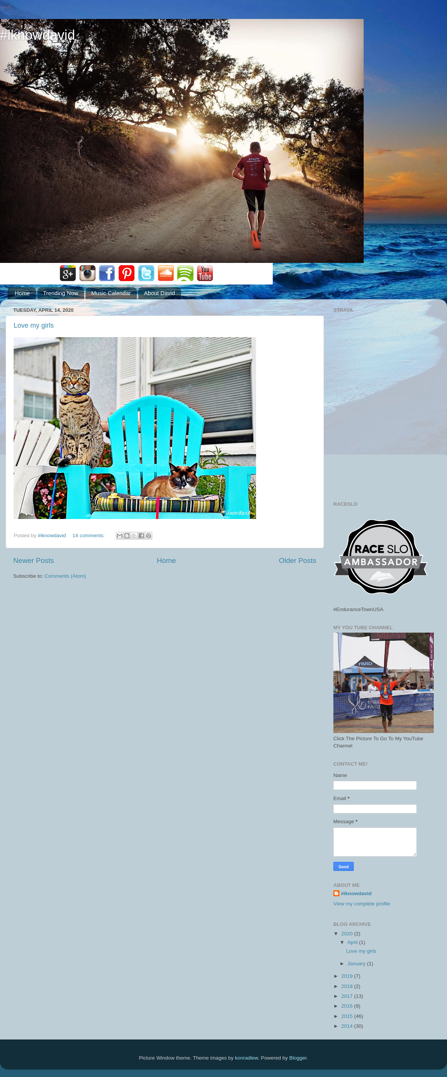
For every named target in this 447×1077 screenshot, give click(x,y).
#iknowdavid (37, 35)
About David (159, 293)
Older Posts (297, 560)
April (353, 942)
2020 (347, 933)
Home (22, 293)
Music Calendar (111, 293)
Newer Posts (33, 560)
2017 (347, 996)
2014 (347, 1026)
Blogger (298, 1058)
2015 (347, 1016)
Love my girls (34, 325)
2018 (347, 986)
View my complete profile (361, 904)
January (357, 963)
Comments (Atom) (65, 576)
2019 (347, 976)
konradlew (246, 1058)
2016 (347, 1006)
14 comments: (89, 535)
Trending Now (60, 293)
